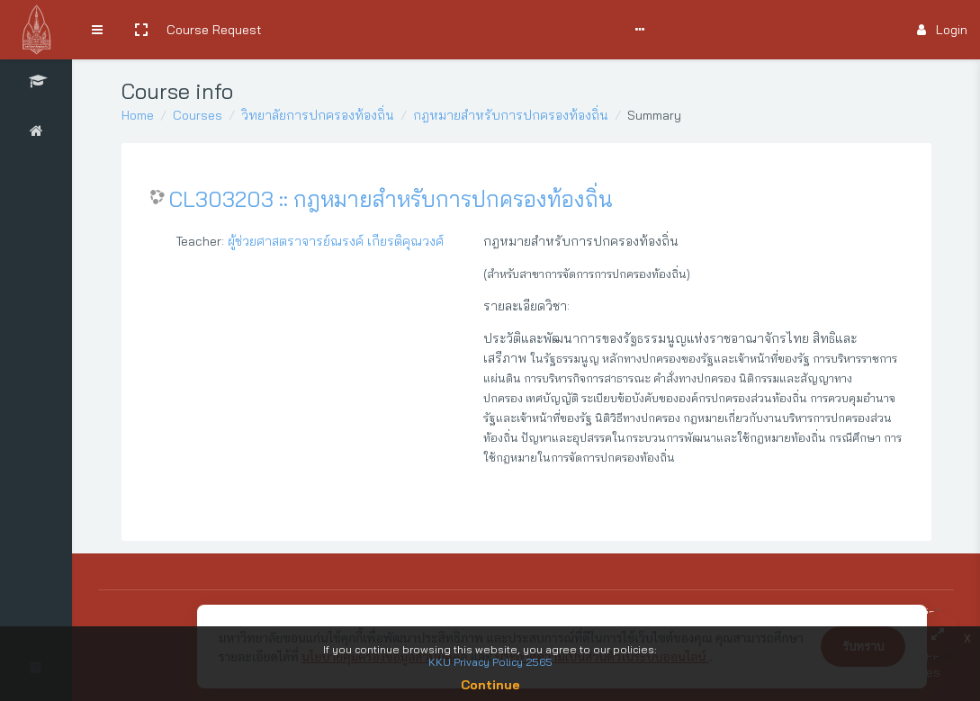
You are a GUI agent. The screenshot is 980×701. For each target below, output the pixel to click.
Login (942, 30)
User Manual (418, 30)
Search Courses (321, 30)
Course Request (214, 30)
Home (137, 115)
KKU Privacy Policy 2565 (490, 662)
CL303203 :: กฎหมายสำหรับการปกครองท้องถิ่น (391, 198)
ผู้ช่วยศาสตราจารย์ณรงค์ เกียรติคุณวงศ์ (336, 241)
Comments (499, 30)
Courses (197, 115)
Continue (490, 685)
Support (577, 30)
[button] (141, 29)
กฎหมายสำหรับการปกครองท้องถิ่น (510, 115)
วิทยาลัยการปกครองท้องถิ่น (317, 115)
